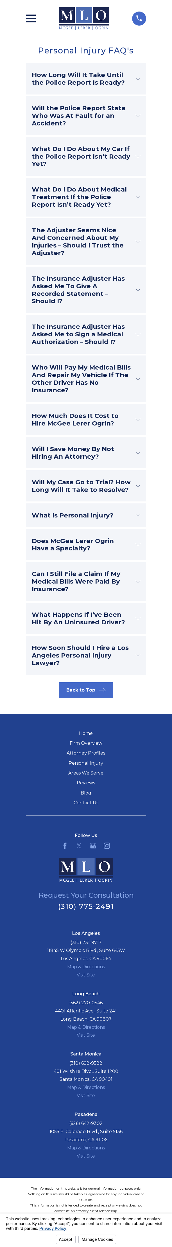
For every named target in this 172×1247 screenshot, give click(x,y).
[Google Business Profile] (93, 846)
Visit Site (86, 975)
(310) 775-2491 (86, 906)
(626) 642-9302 (86, 1123)
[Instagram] (107, 846)
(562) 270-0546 (86, 1002)
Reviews (86, 782)
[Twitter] (79, 846)
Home (86, 733)
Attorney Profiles (86, 753)
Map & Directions (86, 966)
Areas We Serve (85, 773)
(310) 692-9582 (85, 1063)
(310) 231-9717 (86, 942)
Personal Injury (86, 763)
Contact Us (86, 802)
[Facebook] (65, 846)
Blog (86, 793)
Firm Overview (86, 743)
